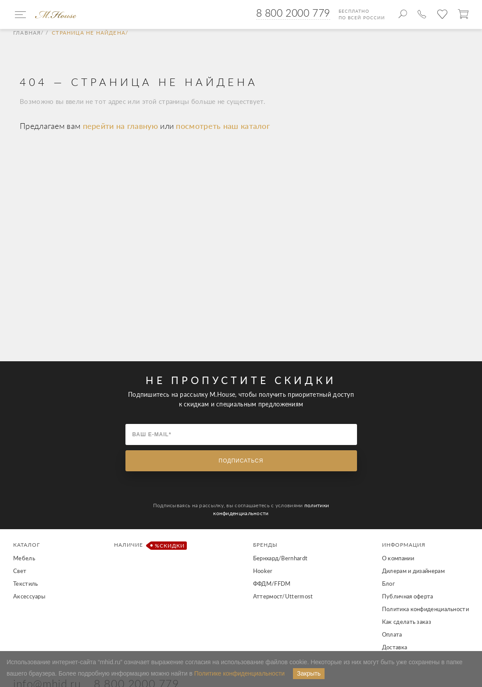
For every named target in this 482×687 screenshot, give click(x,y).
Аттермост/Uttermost (283, 596)
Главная (27, 33)
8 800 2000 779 (293, 13)
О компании (398, 558)
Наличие (149, 545)
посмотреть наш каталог (223, 126)
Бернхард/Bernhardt (280, 558)
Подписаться (241, 461)
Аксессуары (29, 596)
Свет (19, 570)
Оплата (392, 634)
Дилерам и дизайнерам (413, 570)
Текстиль (25, 583)
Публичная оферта (407, 596)
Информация (403, 544)
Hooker (263, 570)
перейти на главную (122, 126)
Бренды (265, 544)
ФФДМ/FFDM (272, 583)
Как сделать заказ (406, 621)
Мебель (24, 558)
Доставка (394, 647)
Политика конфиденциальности (425, 608)
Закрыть (309, 673)
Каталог (26, 544)
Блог (388, 583)
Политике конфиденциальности (239, 673)
